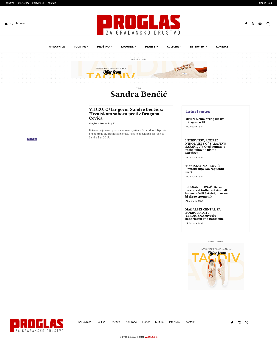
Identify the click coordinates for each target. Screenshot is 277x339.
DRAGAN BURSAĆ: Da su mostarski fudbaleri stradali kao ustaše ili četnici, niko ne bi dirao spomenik (206, 192)
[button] (268, 23)
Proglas (93, 123)
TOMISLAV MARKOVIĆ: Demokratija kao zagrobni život (204, 169)
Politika (32, 139)
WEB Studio (151, 336)
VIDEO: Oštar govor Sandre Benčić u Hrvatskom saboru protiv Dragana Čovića (126, 114)
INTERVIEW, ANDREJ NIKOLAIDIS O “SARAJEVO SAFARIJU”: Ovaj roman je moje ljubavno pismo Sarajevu (205, 147)
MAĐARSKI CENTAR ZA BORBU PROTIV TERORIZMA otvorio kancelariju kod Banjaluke (204, 214)
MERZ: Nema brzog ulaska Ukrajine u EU (204, 120)
